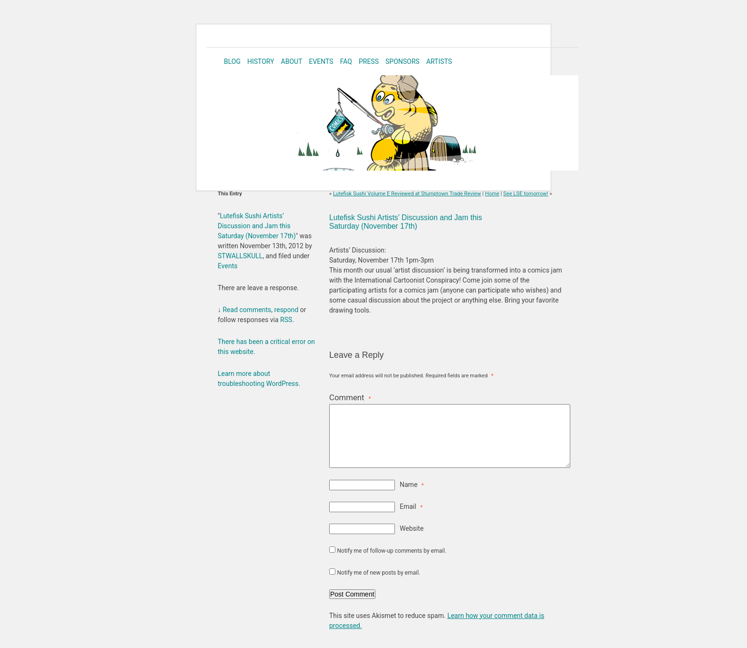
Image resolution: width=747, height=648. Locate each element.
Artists (439, 61)
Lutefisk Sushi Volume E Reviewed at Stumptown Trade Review (407, 194)
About (292, 61)
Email (411, 506)
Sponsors (402, 61)
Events (321, 61)
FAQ (346, 61)
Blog (232, 61)
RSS (286, 320)
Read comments (246, 310)
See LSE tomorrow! (525, 194)
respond (286, 310)
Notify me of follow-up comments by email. (391, 550)
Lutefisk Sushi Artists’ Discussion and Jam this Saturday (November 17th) (405, 221)
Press (369, 61)
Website (412, 528)
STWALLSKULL (240, 256)
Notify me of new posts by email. (378, 572)
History (260, 61)
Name (412, 484)
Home (492, 194)
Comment (350, 397)
